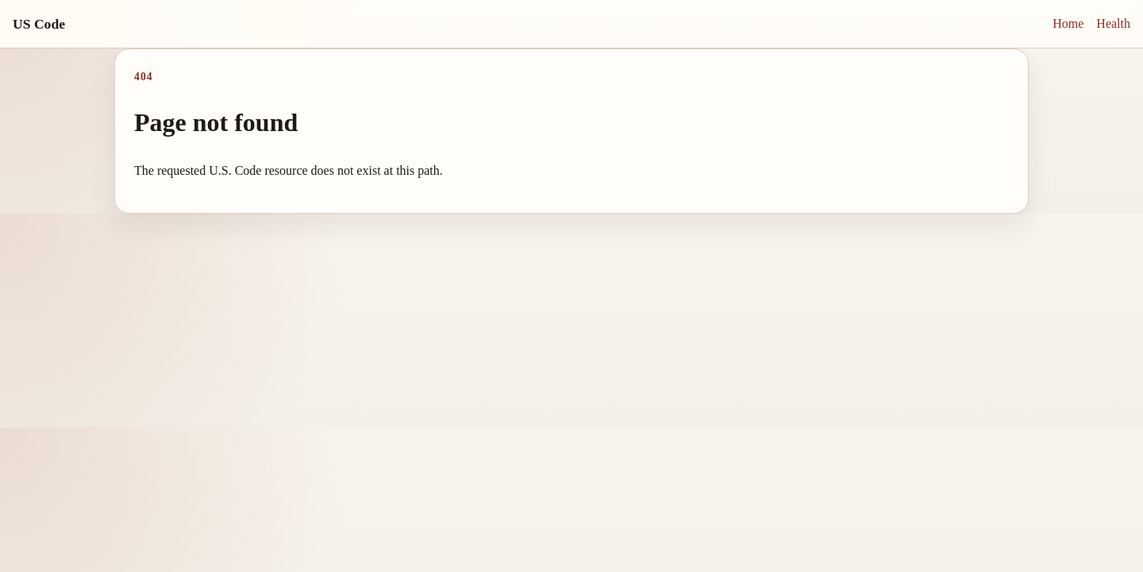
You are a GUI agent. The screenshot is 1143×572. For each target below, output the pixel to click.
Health (1113, 23)
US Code (39, 24)
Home (1068, 23)
